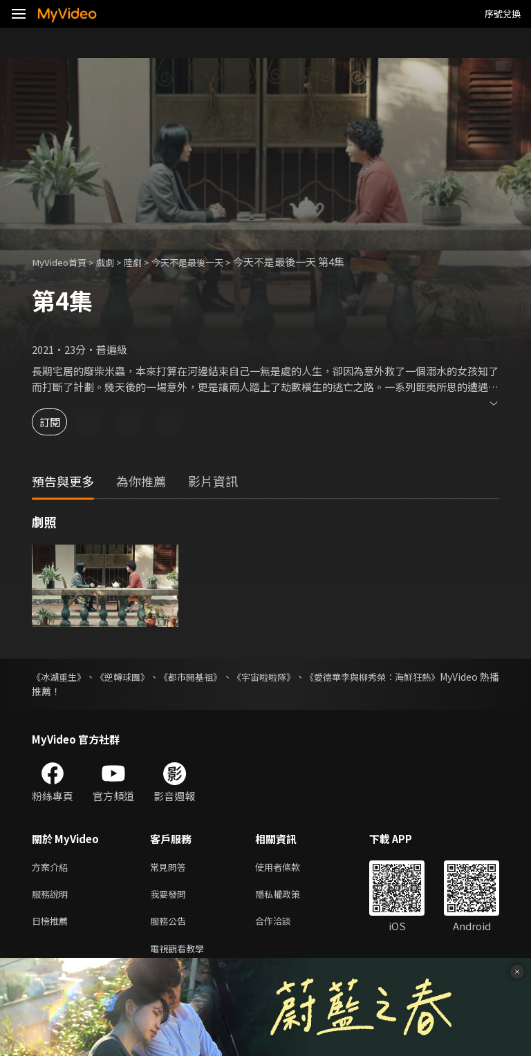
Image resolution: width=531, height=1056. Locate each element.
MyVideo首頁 (63, 261)
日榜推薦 (52, 925)
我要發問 (171, 896)
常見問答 (171, 867)
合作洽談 (284, 925)
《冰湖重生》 (61, 676)
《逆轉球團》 (137, 676)
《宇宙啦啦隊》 (303, 676)
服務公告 (171, 925)
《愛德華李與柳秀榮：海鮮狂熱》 (426, 676)
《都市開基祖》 (217, 676)
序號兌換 (503, 13)
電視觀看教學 (181, 954)
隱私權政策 (289, 896)
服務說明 (52, 896)
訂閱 (59, 422)
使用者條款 (289, 867)
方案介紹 (52, 867)
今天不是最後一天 (206, 261)
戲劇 (114, 261)
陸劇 (145, 261)
